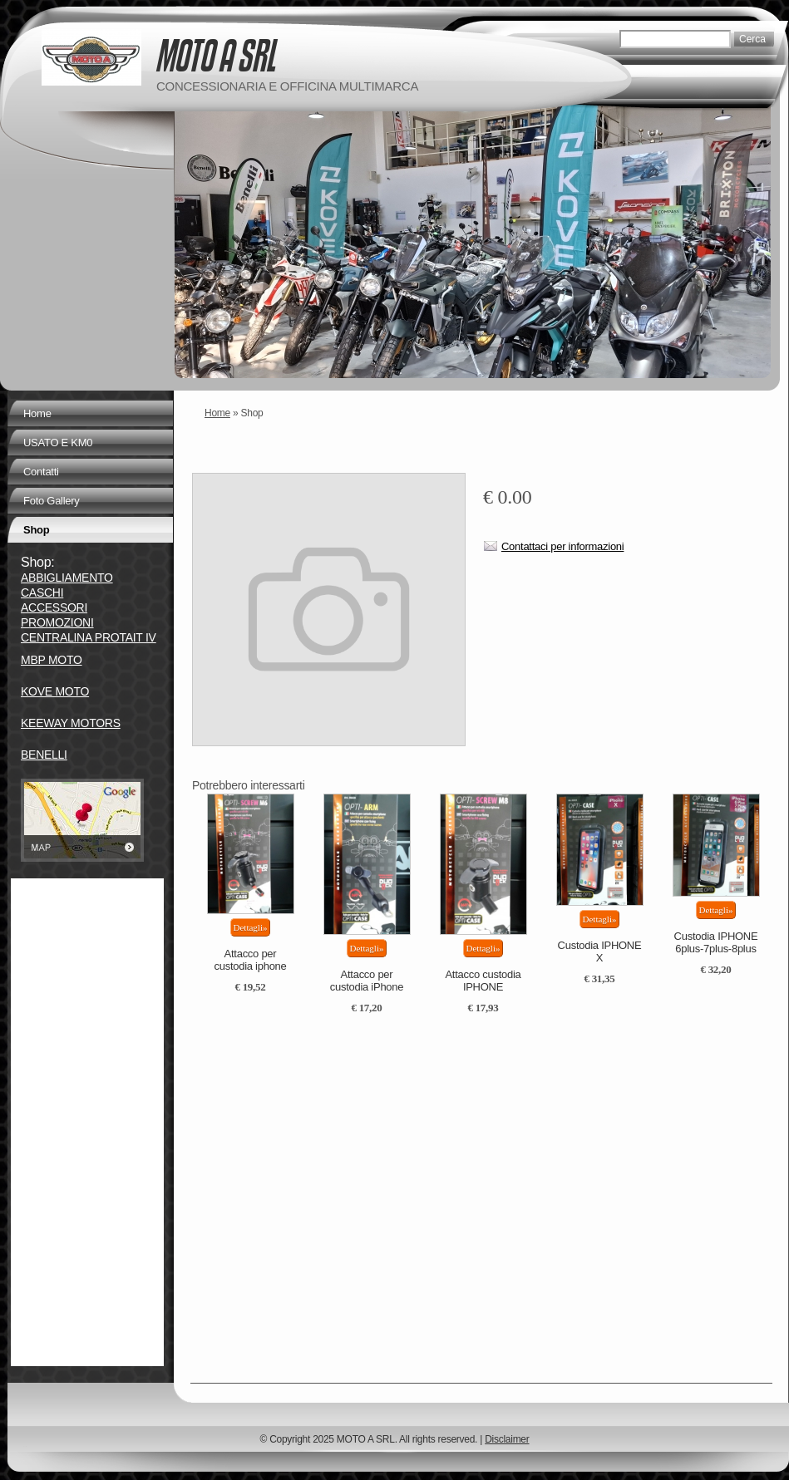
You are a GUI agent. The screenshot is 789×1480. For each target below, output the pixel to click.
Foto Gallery (51, 500)
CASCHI (42, 592)
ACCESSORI (54, 607)
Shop (36, 530)
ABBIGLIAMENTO (67, 577)
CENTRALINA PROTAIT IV (88, 637)
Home (217, 413)
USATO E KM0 (57, 442)
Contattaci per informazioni (562, 546)
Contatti (41, 471)
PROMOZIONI (57, 622)
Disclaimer (507, 1439)
